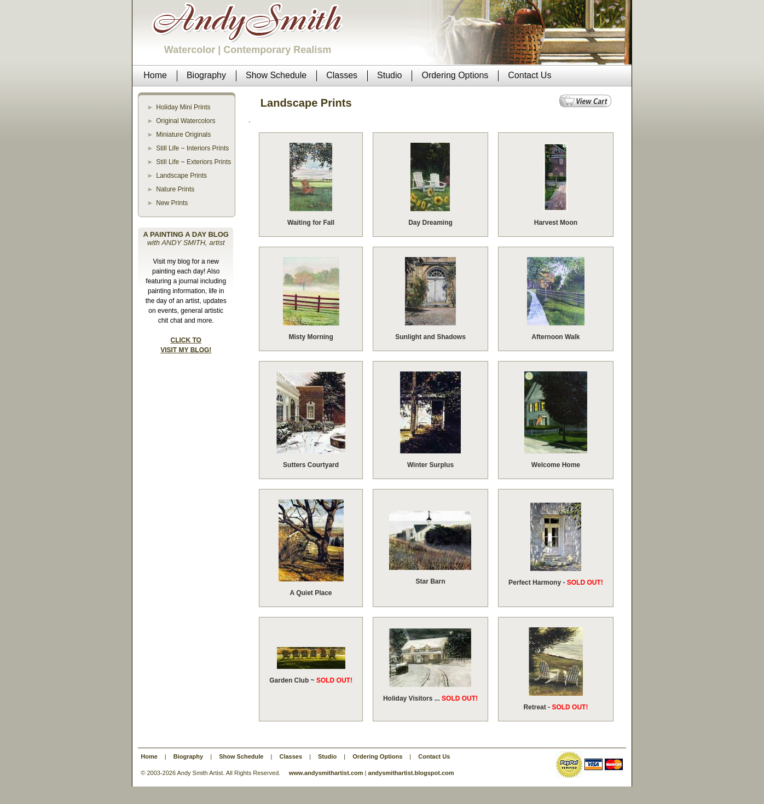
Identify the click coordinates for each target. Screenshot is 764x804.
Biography (188, 756)
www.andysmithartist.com (326, 773)
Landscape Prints (181, 175)
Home (149, 756)
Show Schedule (241, 756)
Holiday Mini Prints (183, 107)
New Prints (172, 203)
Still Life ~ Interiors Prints (192, 148)
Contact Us (434, 756)
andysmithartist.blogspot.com (411, 773)
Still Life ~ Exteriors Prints (193, 162)
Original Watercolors (185, 121)
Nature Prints (175, 189)
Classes (290, 756)
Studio (327, 756)
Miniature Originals (183, 134)
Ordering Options (377, 756)
